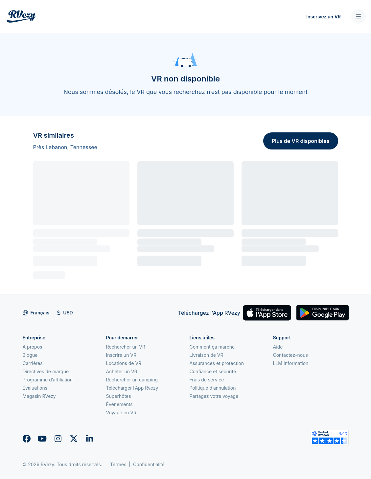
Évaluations (35, 388)
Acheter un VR (121, 371)
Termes (118, 464)
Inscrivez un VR (323, 16)
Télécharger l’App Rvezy (132, 388)
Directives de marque (46, 371)
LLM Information (291, 363)
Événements (119, 404)
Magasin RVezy (39, 396)
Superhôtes (118, 396)
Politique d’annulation (213, 388)
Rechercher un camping (132, 379)
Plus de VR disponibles (301, 141)
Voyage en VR (121, 412)
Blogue (30, 355)
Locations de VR (124, 363)
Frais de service (207, 379)
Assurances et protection (217, 363)
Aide (278, 347)
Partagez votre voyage (214, 396)
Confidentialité (149, 464)
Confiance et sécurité (213, 371)
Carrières (33, 363)
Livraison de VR (206, 355)
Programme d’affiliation (48, 379)
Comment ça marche (212, 347)
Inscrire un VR (121, 355)
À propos (32, 347)
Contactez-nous (290, 355)
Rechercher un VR (125, 347)
